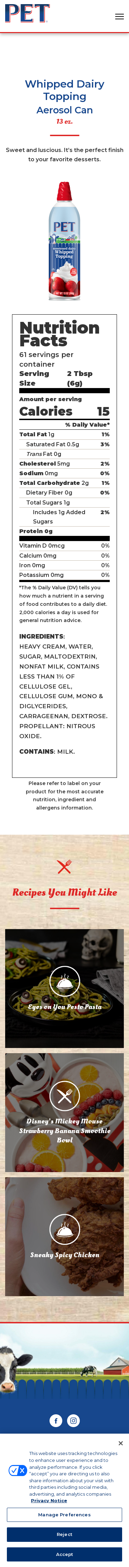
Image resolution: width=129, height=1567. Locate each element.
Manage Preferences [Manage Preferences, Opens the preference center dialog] (64, 1516)
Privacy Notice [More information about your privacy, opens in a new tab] (49, 1502)
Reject (64, 1536)
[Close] (120, 1445)
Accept (64, 1556)
